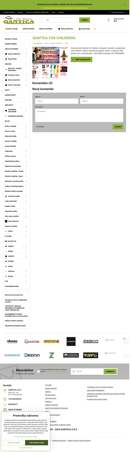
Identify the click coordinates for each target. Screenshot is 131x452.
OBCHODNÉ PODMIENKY (95, 390)
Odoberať (110, 371)
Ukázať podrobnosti (26, 448)
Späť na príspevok (81, 59)
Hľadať (84, 20)
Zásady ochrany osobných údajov (79, 440)
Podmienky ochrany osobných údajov (100, 387)
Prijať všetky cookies (36, 443)
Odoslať (118, 127)
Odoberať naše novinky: (25, 374)
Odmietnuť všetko (13, 443)
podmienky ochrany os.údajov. (56, 371)
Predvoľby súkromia (59, 440)
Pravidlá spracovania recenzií (97, 399)
